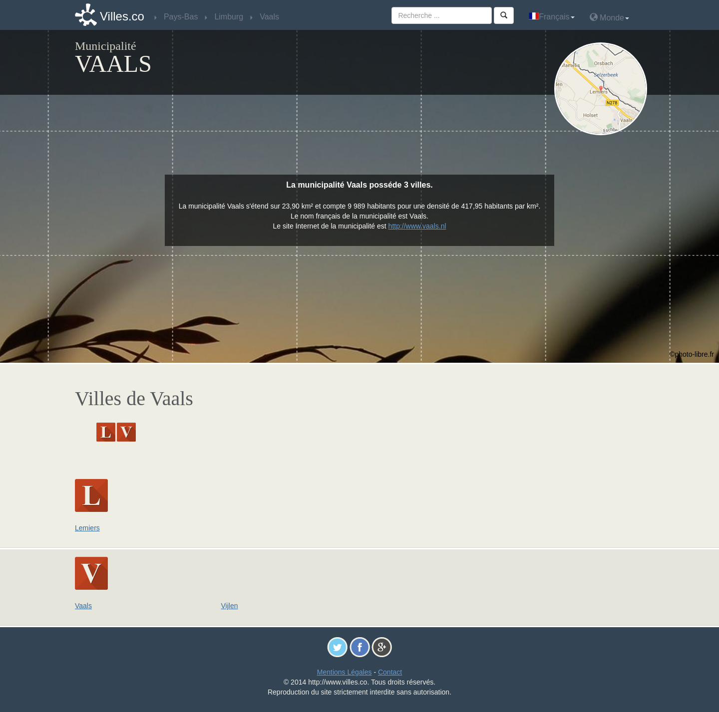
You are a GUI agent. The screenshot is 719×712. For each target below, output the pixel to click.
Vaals (83, 606)
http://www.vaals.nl (417, 226)
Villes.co (122, 16)
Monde (609, 17)
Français (551, 16)
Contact (390, 672)
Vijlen (229, 606)
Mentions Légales (344, 672)
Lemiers (87, 528)
